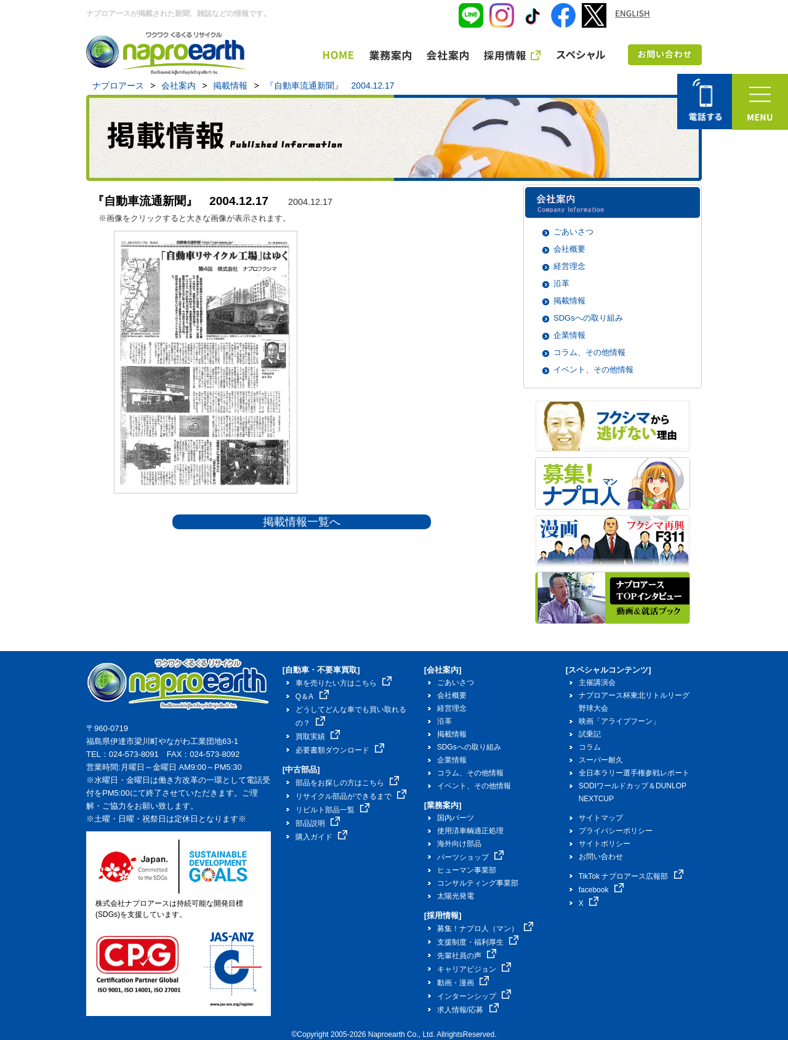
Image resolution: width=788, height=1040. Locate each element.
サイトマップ (601, 818)
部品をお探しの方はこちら (348, 782)
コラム (590, 747)
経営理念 (569, 266)
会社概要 (569, 249)
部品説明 (318, 823)
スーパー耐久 (601, 760)
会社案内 (178, 85)
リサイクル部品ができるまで (351, 796)
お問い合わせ (601, 856)
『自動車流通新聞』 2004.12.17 (330, 85)
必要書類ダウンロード (340, 750)
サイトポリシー (604, 843)
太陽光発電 (455, 896)
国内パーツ (455, 818)
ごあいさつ (573, 231)
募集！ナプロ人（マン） (485, 928)
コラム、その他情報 (589, 352)
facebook (601, 890)
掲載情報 (230, 85)
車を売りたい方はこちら (344, 683)
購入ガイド (322, 837)
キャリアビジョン (474, 969)
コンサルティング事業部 (477, 883)
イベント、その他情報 (593, 369)
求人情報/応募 (468, 1010)
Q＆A (312, 696)
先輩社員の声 (467, 955)
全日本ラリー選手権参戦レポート (634, 773)
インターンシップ (474, 996)
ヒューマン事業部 (466, 870)
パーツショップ (470, 857)
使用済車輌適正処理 (470, 830)
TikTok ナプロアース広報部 (631, 876)
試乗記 (590, 734)
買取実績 (318, 736)
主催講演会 (597, 682)
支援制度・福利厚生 (478, 942)
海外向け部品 (459, 843)
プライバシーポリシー (616, 830)
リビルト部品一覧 (333, 810)
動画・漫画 (463, 982)
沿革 (561, 283)
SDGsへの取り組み (588, 317)
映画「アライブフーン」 (619, 721)
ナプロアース (118, 85)
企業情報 (569, 335)
